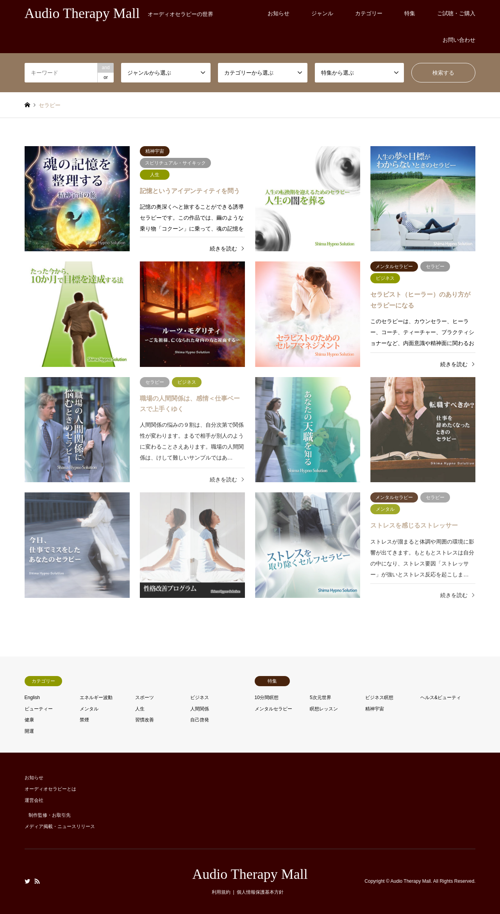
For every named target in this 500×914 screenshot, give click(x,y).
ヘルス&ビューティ (440, 697)
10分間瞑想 (267, 697)
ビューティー (39, 709)
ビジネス (199, 697)
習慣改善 (144, 720)
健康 (29, 720)
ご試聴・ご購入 (456, 13)
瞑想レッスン (324, 709)
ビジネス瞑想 (379, 697)
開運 (29, 731)
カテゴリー (368, 13)
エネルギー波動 (96, 697)
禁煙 (84, 720)
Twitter (27, 881)
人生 (140, 709)
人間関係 (199, 709)
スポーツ (144, 697)
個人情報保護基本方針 (260, 892)
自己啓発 (199, 720)
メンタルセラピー (273, 709)
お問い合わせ (459, 40)
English (32, 697)
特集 (409, 13)
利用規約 (221, 892)
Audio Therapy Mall (249, 874)
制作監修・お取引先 (50, 815)
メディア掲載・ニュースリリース (60, 826)
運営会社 (34, 800)
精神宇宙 (374, 709)
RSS (37, 881)
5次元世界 (320, 697)
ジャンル (322, 13)
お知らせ (278, 13)
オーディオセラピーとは (50, 789)
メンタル (89, 709)
